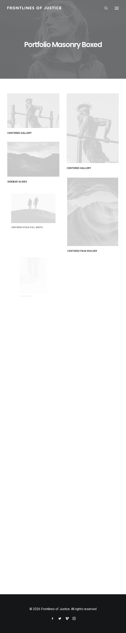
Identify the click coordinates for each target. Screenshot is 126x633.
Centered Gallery (19, 133)
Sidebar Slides (19, 179)
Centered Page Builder (87, 234)
